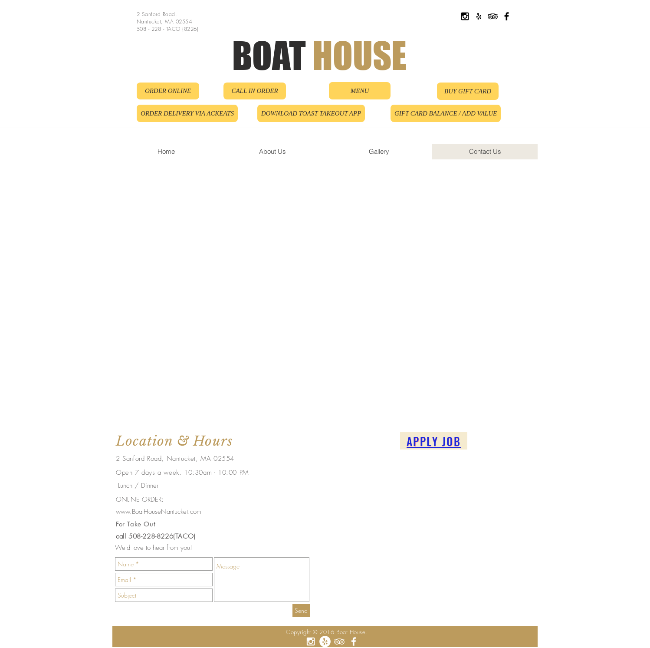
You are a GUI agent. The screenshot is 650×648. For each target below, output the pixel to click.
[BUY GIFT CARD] (468, 91)
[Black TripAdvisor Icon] (492, 16)
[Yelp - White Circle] (325, 641)
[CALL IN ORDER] (254, 91)
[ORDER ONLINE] (168, 91)
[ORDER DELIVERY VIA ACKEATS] (187, 113)
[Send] (301, 610)
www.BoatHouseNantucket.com (158, 511)
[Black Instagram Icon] (465, 16)
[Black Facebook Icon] (506, 16)
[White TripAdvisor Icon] (339, 641)
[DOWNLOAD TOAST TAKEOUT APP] (311, 113)
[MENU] (360, 90)
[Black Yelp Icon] (478, 16)
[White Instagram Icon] (310, 641)
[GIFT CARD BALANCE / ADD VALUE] (446, 113)
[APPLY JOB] (433, 441)
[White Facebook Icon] (353, 641)
